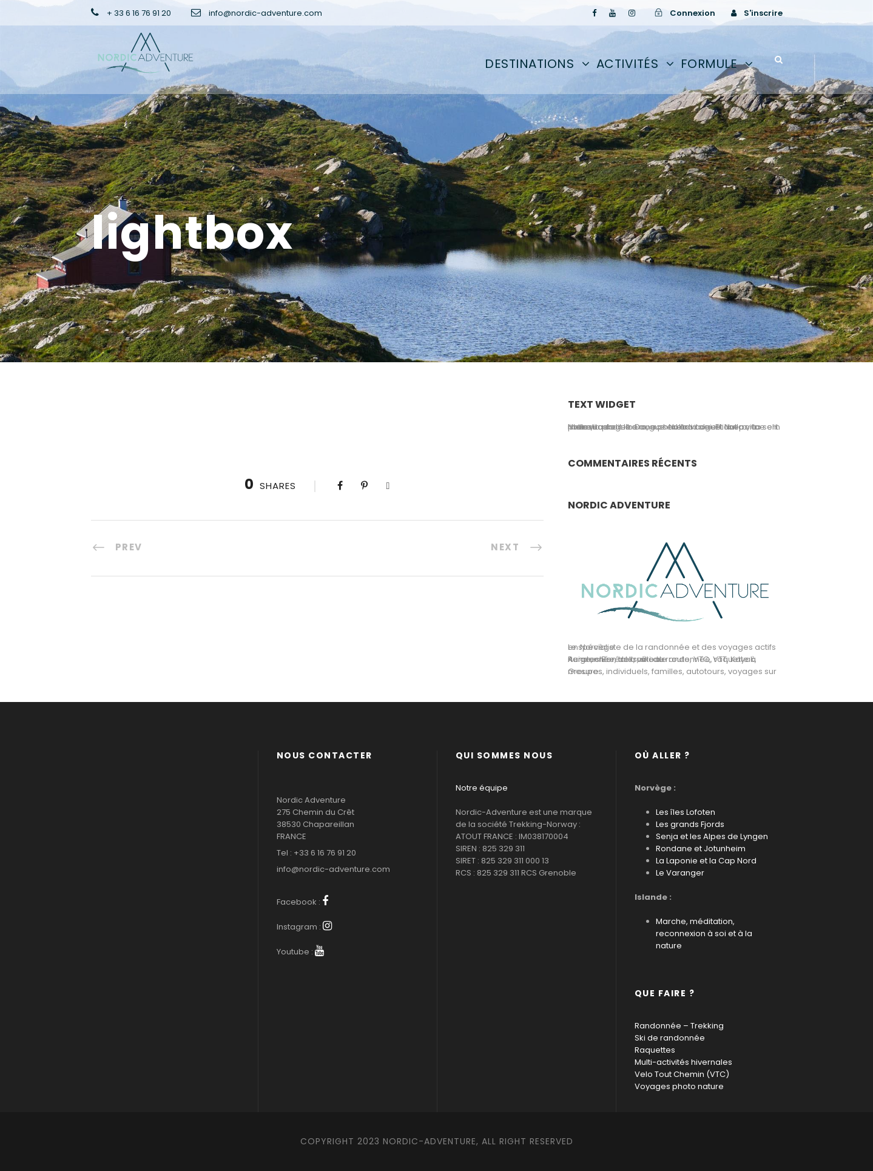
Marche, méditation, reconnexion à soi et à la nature (704, 933)
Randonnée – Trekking (679, 1025)
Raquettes (655, 1050)
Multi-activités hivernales (683, 1062)
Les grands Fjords (690, 824)
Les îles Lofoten (685, 812)
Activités (627, 63)
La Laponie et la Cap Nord (706, 860)
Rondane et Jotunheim (701, 848)
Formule (709, 63)
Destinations (529, 63)
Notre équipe (482, 788)
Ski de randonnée (670, 1038)
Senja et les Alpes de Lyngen (712, 836)
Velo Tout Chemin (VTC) (682, 1074)
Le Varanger (680, 873)
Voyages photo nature (679, 1086)
